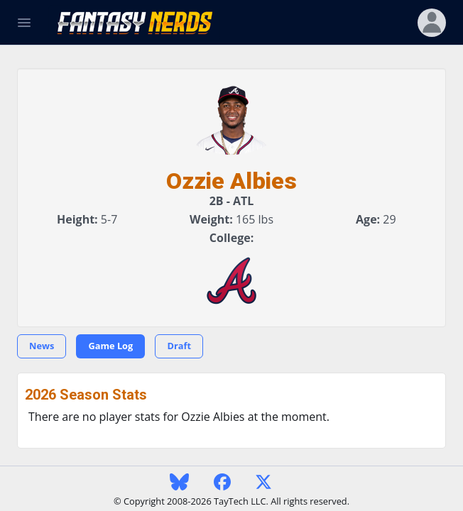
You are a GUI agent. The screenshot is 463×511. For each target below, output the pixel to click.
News (41, 345)
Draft (179, 345)
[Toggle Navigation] (24, 22)
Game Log (110, 345)
